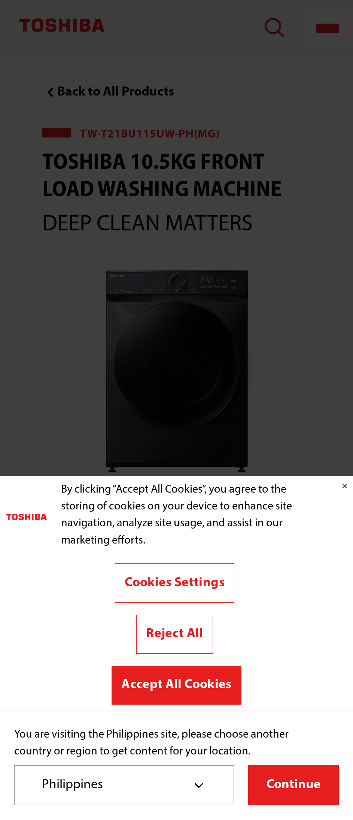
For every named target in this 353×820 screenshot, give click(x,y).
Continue (294, 785)
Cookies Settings (175, 583)
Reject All (174, 634)
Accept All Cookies (176, 685)
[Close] (345, 486)
